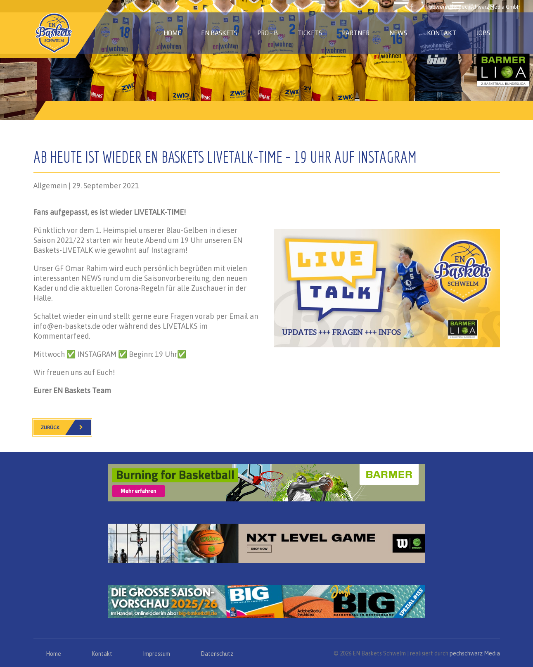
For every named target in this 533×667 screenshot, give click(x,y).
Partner (356, 32)
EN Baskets (219, 32)
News (398, 32)
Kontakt (441, 32)
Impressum (156, 653)
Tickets (310, 32)
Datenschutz (217, 653)
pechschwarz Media (475, 653)
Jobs (483, 32)
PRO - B (267, 32)
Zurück (66, 427)
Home (172, 32)
